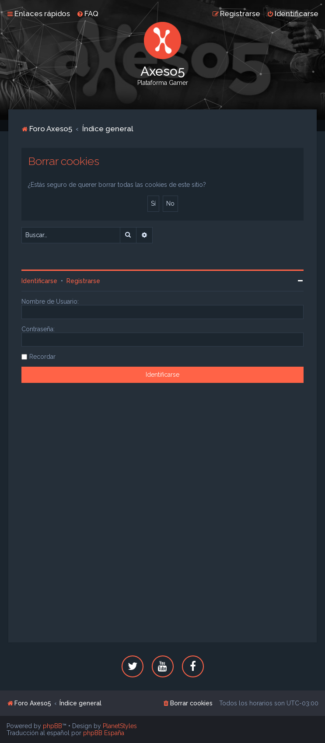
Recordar (42, 356)
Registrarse (83, 280)
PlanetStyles (120, 725)
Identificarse (39, 280)
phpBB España (103, 732)
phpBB (52, 725)
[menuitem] (87, 13)
